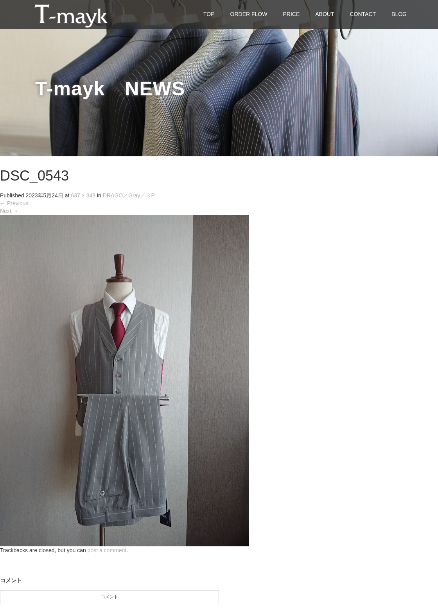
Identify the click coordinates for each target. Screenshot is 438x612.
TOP (209, 14)
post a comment (107, 550)
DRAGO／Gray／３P (129, 195)
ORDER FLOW (248, 14)
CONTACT (363, 14)
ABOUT (324, 14)
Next (9, 211)
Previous (14, 203)
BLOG (399, 14)
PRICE (291, 14)
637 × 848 (83, 195)
